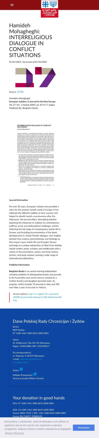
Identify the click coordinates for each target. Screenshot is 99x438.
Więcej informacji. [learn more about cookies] (14, 433)
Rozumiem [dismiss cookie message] (83, 427)
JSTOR (20, 92)
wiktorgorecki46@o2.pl (31, 359)
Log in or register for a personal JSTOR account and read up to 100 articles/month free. (37, 297)
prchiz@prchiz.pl (20, 362)
